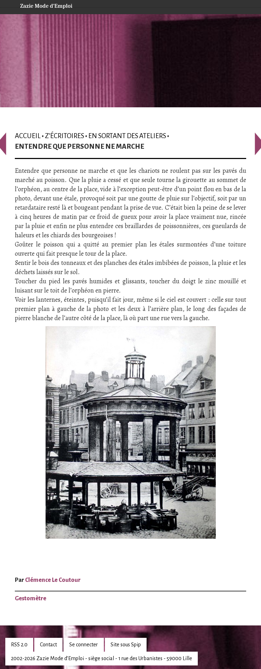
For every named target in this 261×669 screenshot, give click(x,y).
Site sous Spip (126, 644)
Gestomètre (30, 598)
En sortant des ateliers (127, 136)
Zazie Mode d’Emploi (40, 5)
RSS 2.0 (19, 644)
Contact (48, 644)
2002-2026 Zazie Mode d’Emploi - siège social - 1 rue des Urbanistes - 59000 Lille (101, 658)
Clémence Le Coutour (53, 580)
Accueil (28, 136)
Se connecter (83, 644)
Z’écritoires (64, 136)
